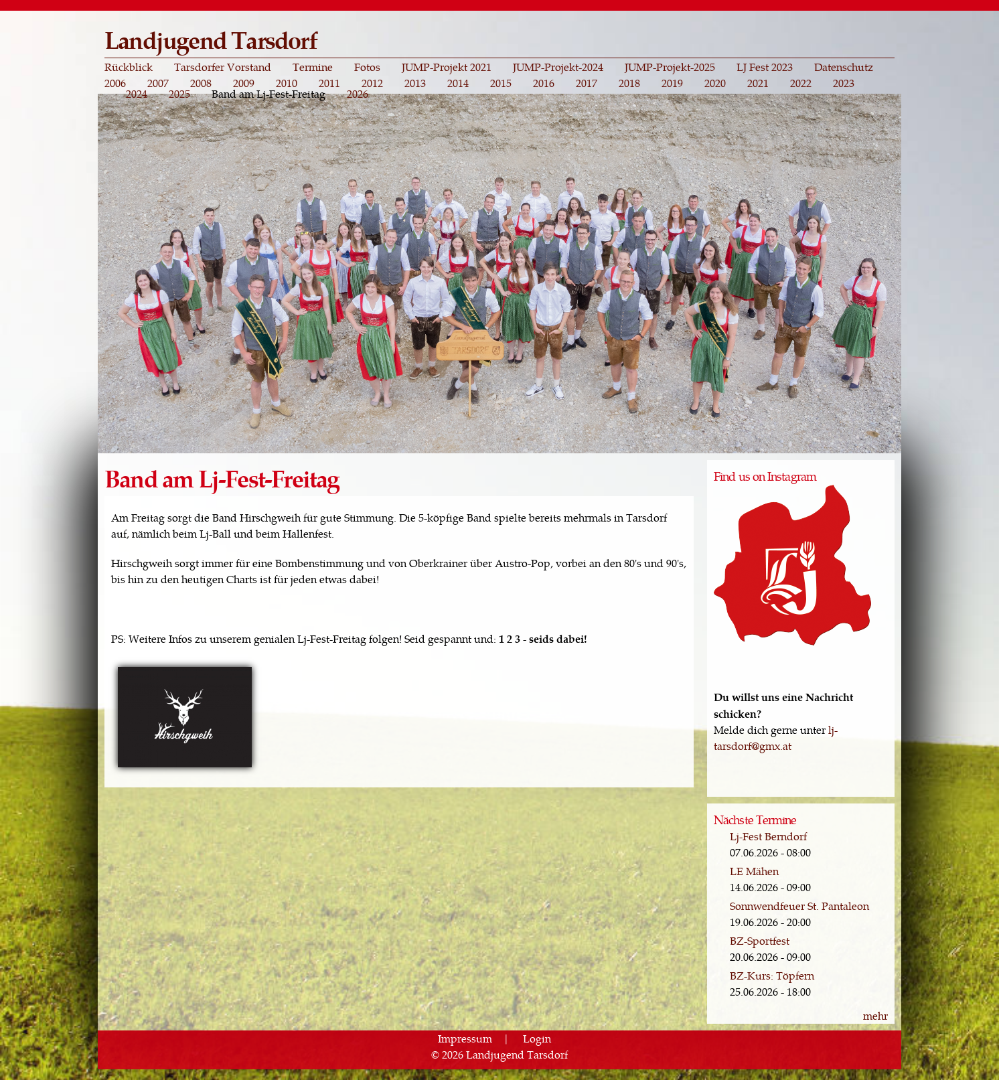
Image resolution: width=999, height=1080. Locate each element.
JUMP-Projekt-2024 (558, 67)
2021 (758, 83)
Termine (313, 67)
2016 (543, 83)
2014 (458, 83)
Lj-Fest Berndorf (768, 836)
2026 (357, 93)
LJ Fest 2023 (765, 67)
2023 (843, 83)
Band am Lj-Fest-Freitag (268, 93)
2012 (372, 83)
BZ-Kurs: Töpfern (772, 975)
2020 (715, 83)
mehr (875, 1015)
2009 (243, 83)
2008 (201, 83)
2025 (179, 93)
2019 (672, 83)
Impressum (465, 1038)
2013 (415, 83)
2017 (586, 83)
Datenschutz (843, 67)
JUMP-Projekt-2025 (670, 67)
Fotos (367, 67)
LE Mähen (754, 870)
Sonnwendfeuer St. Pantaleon (799, 905)
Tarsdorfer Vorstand (222, 67)
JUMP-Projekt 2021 (446, 67)
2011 (329, 83)
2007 (158, 83)
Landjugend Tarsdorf (210, 39)
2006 (115, 83)
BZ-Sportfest (759, 940)
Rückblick (128, 67)
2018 (629, 83)
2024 (136, 93)
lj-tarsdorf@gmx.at (776, 737)
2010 (286, 83)
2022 (801, 83)
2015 (501, 83)
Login (537, 1038)
